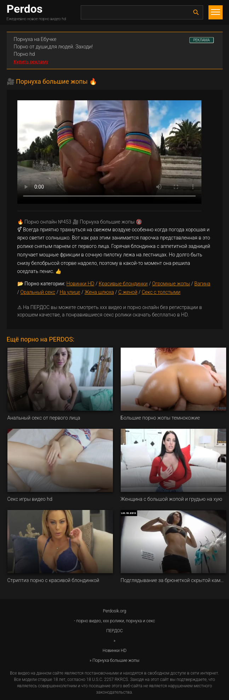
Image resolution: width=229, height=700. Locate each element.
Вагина (202, 283)
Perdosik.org (114, 611)
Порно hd (24, 54)
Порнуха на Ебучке (35, 39)
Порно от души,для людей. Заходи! (53, 46)
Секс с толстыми (161, 292)
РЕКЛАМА (201, 40)
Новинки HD (81, 283)
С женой (127, 292)
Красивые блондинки (123, 283)
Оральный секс (37, 292)
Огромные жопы (171, 283)
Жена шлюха (99, 292)
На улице (69, 292)
